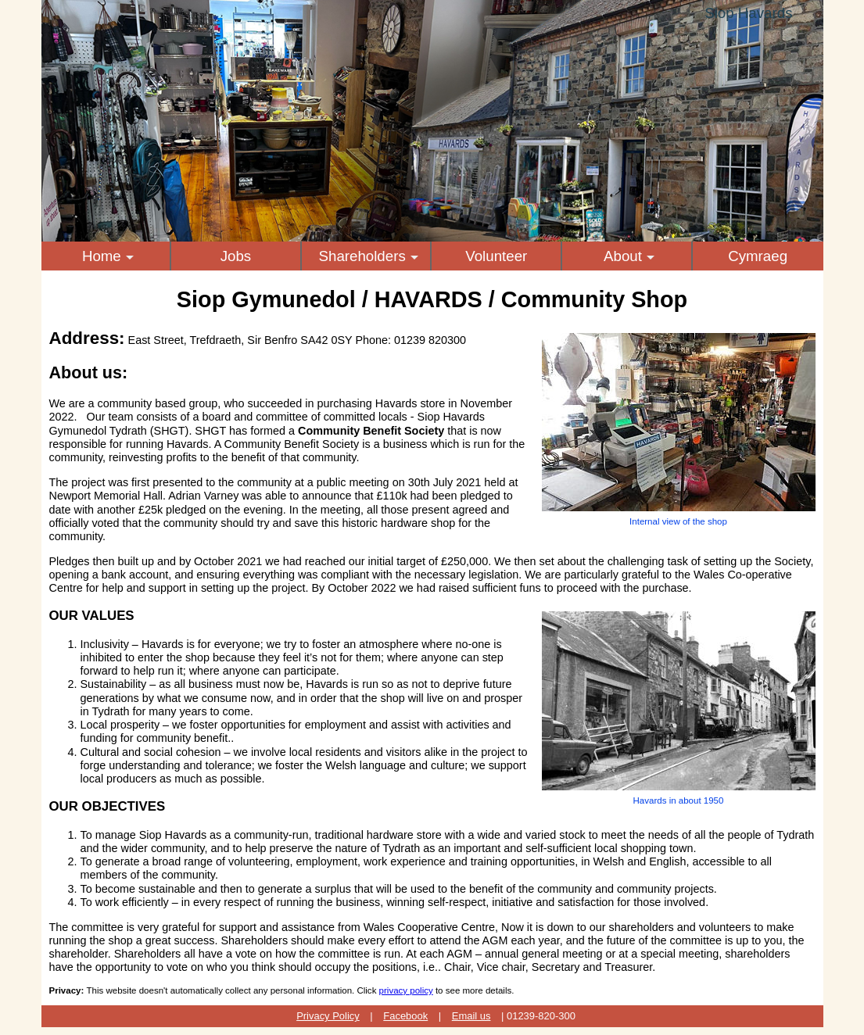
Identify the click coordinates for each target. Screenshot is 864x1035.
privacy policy (406, 990)
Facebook (405, 1016)
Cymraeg (757, 256)
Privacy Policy (328, 1016)
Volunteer (496, 256)
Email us (471, 1016)
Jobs (236, 256)
